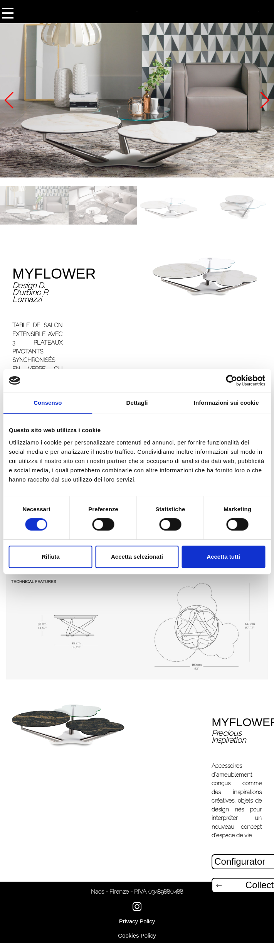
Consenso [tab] (48, 402)
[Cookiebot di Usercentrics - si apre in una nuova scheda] (231, 380)
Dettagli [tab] (137, 402)
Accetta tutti (223, 556)
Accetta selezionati (137, 556)
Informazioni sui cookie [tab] (226, 402)
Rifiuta (51, 556)
